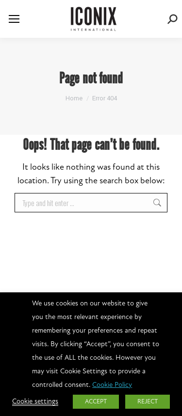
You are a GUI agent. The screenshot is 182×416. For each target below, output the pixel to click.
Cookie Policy (112, 385)
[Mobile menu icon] (14, 19)
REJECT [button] (147, 402)
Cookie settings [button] (35, 401)
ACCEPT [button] (96, 402)
